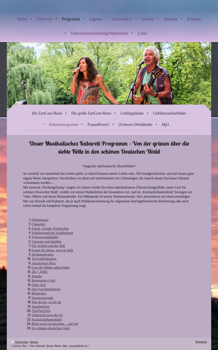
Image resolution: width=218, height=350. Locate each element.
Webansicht (201, 342)
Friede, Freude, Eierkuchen (50, 228)
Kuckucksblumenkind (47, 319)
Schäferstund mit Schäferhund (52, 233)
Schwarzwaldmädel (45, 237)
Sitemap (34, 342)
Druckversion (19, 342)
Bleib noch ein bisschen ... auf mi (54, 324)
